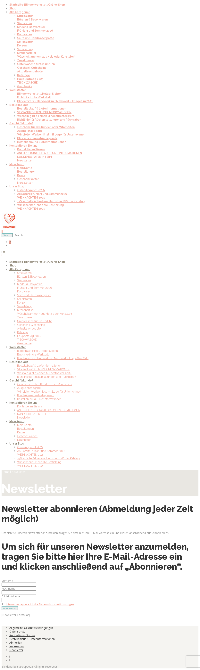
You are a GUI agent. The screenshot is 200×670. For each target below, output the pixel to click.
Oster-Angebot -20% (31, 190)
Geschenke (24, 86)
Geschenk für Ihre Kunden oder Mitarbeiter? (46, 127)
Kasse (21, 175)
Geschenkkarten (28, 179)
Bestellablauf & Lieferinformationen (41, 108)
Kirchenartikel (26, 52)
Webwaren (24, 23)
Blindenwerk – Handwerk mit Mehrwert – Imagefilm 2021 (55, 101)
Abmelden (15, 642)
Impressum (16, 646)
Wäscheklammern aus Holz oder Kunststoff (46, 56)
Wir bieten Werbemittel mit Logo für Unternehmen (51, 134)
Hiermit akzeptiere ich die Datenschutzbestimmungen (40, 604)
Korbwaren (24, 34)
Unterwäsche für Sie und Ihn (36, 64)
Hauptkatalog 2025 (30, 78)
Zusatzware (25, 60)
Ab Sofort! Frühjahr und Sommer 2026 (42, 193)
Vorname (7, 581)
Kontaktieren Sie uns (23, 145)
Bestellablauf (18, 104)
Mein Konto (16, 164)
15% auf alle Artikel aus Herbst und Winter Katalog (51, 201)
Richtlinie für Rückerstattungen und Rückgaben (49, 119)
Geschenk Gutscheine (31, 67)
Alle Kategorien (19, 12)
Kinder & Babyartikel (31, 27)
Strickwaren (25, 15)
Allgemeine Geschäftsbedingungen (31, 628)
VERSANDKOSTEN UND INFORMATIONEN (44, 112)
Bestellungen (26, 171)
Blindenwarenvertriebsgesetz (37, 138)
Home (5, 471)
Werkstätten (17, 90)
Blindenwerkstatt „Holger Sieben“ (39, 93)
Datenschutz (17, 631)
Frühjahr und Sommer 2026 (35, 30)
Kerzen (22, 45)
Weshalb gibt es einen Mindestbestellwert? (46, 116)
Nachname (8, 588)
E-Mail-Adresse (11, 596)
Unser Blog (16, 186)
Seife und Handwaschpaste (35, 38)
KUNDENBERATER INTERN (34, 156)
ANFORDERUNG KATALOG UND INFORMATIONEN (49, 153)
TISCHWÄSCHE (27, 82)
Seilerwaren (25, 41)
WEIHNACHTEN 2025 (31, 197)
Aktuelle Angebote (30, 71)
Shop (12, 8)
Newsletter (24, 160)
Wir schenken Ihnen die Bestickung (40, 205)
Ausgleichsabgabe (30, 130)
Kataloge (23, 75)
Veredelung (25, 49)
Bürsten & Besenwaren (32, 19)
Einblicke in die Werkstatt (34, 97)
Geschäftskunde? (21, 123)
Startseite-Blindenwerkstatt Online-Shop (37, 4)
